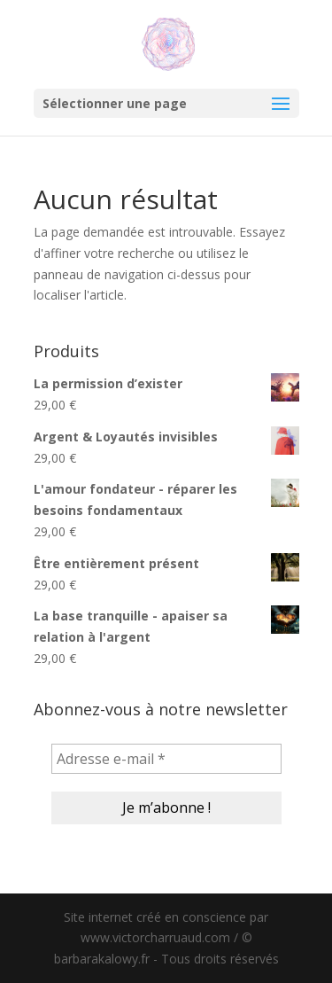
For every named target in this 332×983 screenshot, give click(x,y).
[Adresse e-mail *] (166, 759)
